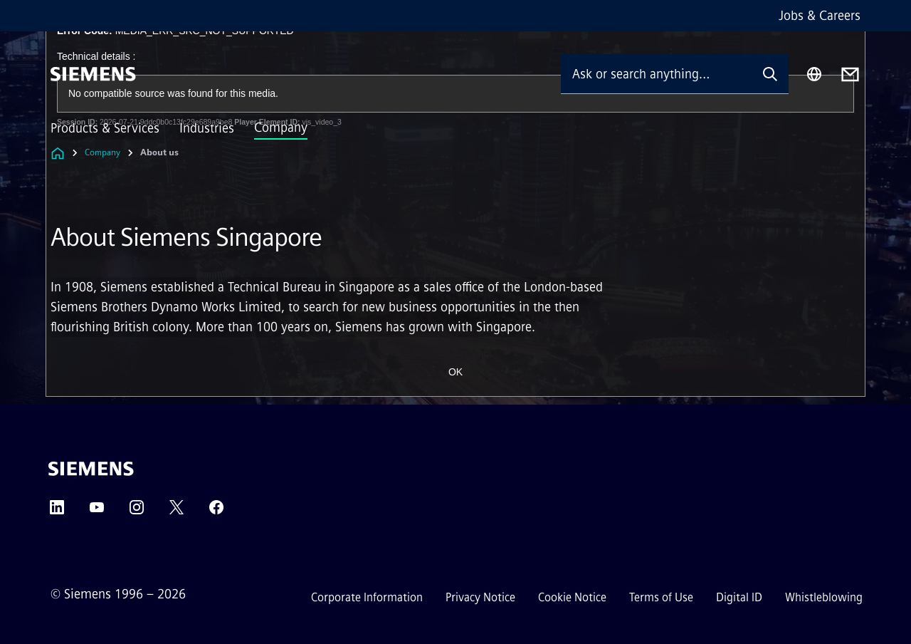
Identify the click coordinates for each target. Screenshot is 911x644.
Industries (206, 128)
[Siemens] (93, 74)
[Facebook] (216, 512)
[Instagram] (136, 512)
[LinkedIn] (56, 512)
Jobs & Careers (819, 16)
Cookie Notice (572, 597)
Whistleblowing (824, 597)
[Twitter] (176, 512)
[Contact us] (850, 74)
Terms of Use (661, 597)
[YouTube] (96, 512)
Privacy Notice (480, 597)
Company (280, 127)
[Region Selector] (814, 74)
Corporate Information (367, 597)
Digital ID (739, 597)
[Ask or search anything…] (656, 73)
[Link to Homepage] (58, 152)
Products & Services (105, 128)
